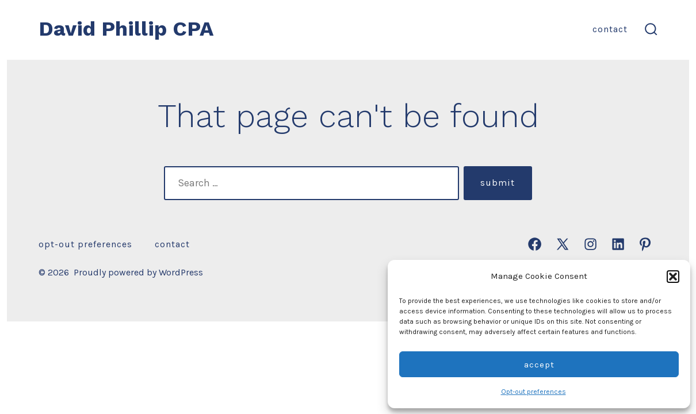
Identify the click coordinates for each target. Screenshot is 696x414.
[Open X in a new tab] (562, 244)
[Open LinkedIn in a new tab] (618, 244)
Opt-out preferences (533, 392)
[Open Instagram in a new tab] (590, 244)
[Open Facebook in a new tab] (534, 244)
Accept (539, 364)
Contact (610, 29)
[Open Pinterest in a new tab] (645, 244)
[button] (673, 276)
